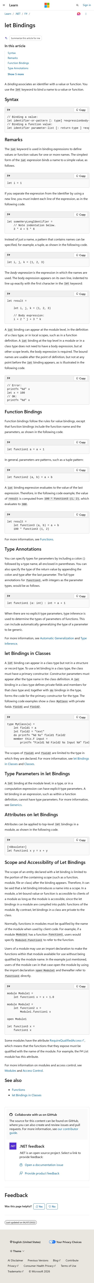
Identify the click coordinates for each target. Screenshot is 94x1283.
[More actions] (86, 14)
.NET (17, 13)
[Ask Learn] (79, 14)
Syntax (12, 53)
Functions (46, 539)
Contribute (72, 1260)
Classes (29, 764)
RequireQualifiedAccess (65, 1040)
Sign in (87, 5)
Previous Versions (38, 1260)
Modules (10, 1070)
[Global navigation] (4, 5)
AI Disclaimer (15, 1260)
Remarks (13, 58)
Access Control (33, 1070)
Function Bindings (18, 63)
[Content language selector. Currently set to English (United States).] (25, 1242)
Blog (55, 1260)
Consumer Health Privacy (39, 1266)
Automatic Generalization (57, 638)
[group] (47, 122)
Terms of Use (68, 1266)
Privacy (12, 1266)
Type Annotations (18, 68)
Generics (16, 805)
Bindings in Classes (26, 1095)
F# (25, 13)
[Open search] (77, 5)
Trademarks (14, 1271)
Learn (8, 13)
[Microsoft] (47, 5)
